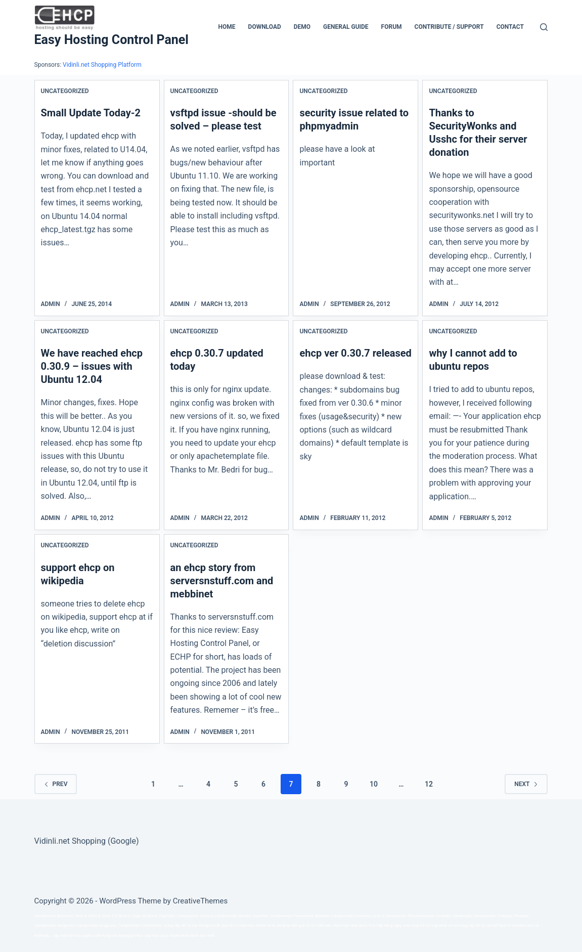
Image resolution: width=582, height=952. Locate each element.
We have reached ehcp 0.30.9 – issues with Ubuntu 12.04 (92, 366)
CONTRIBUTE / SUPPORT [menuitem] (449, 26)
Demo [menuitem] (302, 26)
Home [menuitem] (227, 26)
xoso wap (410, 925)
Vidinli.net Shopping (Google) (86, 841)
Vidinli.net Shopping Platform (102, 64)
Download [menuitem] (264, 26)
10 (374, 784)
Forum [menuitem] (391, 26)
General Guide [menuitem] (346, 26)
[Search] (544, 27)
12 (429, 784)
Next (526, 784)
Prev (56, 784)
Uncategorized (65, 91)
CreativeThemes (200, 900)
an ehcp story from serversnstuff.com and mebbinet (222, 580)
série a (378, 916)
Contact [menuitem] (510, 26)
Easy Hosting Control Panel (111, 39)
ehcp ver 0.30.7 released (355, 353)
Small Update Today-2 (91, 113)
